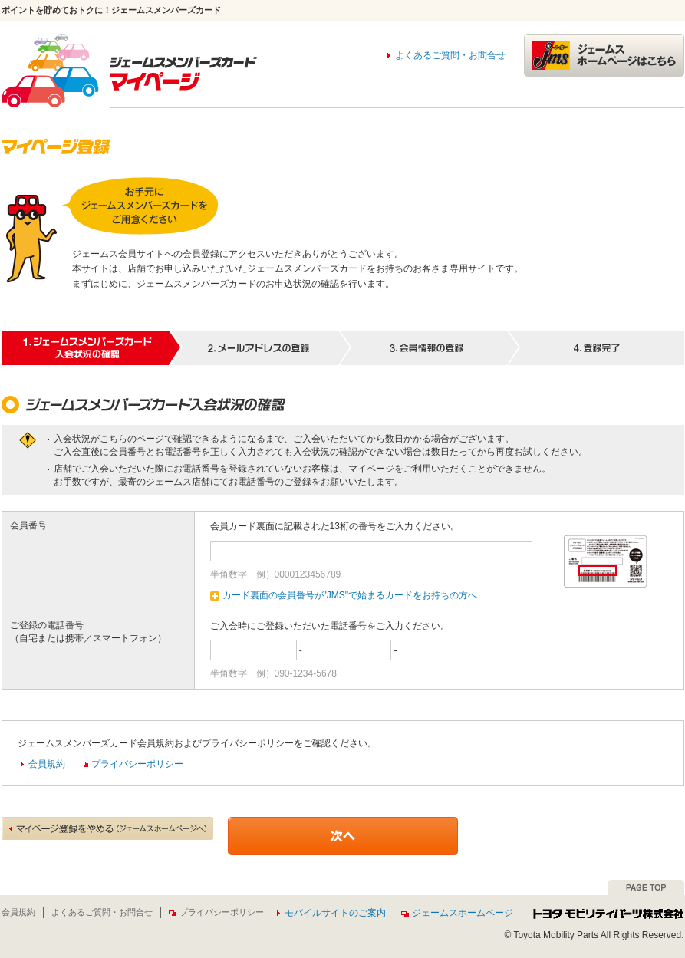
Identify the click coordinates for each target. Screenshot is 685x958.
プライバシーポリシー (132, 764)
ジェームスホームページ (457, 912)
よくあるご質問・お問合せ (450, 55)
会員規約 (46, 764)
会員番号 (28, 525)
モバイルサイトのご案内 (335, 912)
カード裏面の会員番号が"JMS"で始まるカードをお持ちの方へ (344, 595)
